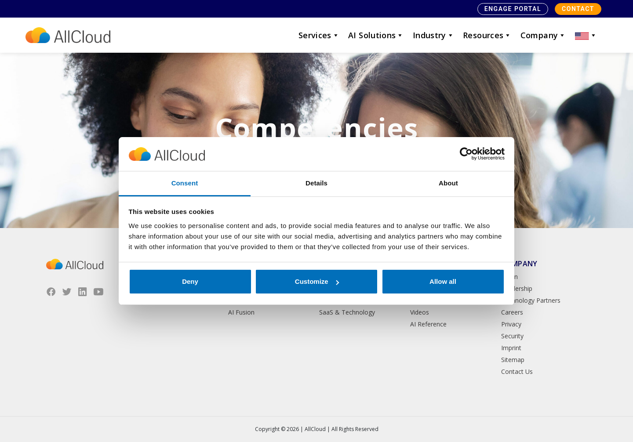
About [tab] (448, 183)
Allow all (442, 281)
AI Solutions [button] (376, 35)
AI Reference (428, 324)
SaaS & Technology (347, 312)
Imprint (511, 348)
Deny (190, 281)
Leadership (516, 288)
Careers (512, 312)
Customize (317, 281)
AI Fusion (241, 312)
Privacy (511, 324)
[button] (586, 35)
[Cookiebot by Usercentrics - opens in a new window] (466, 154)
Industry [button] (433, 35)
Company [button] (543, 35)
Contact (578, 8)
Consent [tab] (184, 183)
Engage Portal (512, 8)
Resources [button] (487, 35)
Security (512, 336)
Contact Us (517, 371)
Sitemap (512, 359)
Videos (419, 312)
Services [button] (318, 35)
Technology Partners (530, 300)
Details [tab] (316, 183)
